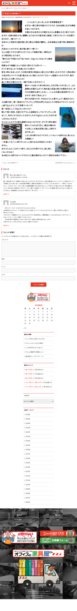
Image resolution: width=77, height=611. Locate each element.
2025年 (27, 419)
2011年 (27, 480)
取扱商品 (19, 515)
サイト (3, 275)
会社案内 (19, 520)
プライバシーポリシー (57, 524)
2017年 (27, 454)
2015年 (27, 463)
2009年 (27, 489)
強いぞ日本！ (29, 370)
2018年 (27, 449)
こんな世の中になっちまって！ (34, 348)
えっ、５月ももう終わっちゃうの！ (35, 339)
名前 (3, 259)
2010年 (27, 485)
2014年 (27, 467)
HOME (19, 510)
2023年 (27, 428)
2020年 (27, 441)
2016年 (27, 458)
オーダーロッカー (57, 510)
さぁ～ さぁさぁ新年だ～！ (10, 163)
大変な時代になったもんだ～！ (65, 163)
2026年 (27, 414)
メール (4, 267)
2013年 (27, 471)
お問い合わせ (19, 524)
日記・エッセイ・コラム (42, 17)
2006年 (27, 502)
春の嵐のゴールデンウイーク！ (34, 356)
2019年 (27, 445)
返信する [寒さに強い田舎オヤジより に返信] (6, 194)
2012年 (27, 476)
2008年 (27, 493)
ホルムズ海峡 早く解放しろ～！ (34, 352)
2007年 (27, 498)
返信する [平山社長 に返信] (6, 225)
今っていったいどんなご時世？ (34, 343)
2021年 (27, 436)
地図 (58, 520)
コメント (5, 240)
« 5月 (24, 328)
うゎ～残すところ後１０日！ (33, 382)
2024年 (27, 423)
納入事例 (57, 515)
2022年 (27, 432)
